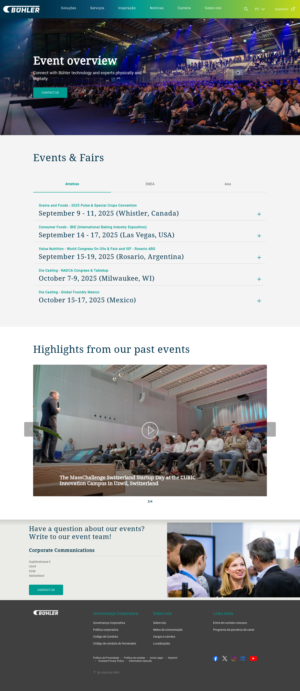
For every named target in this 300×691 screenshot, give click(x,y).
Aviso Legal (156, 657)
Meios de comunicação (168, 630)
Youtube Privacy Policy (111, 660)
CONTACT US (46, 590)
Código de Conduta (105, 636)
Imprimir (173, 657)
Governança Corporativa (109, 623)
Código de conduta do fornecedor (114, 643)
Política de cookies (134, 657)
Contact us (50, 92)
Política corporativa (105, 630)
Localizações (161, 643)
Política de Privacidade (106, 657)
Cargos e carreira (164, 636)
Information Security (140, 660)
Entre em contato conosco (230, 623)
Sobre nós (159, 623)
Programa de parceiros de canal (233, 630)
